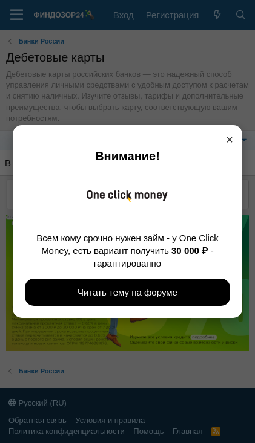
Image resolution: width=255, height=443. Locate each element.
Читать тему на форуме (127, 292)
